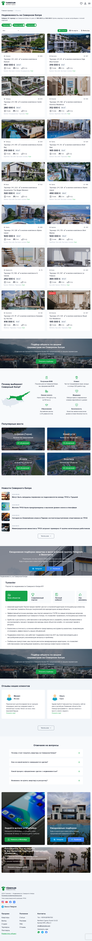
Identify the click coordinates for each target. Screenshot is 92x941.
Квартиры (5, 918)
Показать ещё (10, 713)
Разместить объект (9, 934)
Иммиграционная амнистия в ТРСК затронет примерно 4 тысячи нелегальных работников (51, 528)
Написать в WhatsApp (17, 839)
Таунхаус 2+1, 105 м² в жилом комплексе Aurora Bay (23, 146)
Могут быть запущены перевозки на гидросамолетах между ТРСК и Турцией (45, 497)
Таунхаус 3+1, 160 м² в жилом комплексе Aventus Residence (65, 103)
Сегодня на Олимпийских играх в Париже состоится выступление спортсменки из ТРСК (49, 518)
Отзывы (22, 927)
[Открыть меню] (89, 3)
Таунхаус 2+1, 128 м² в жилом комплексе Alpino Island (68, 188)
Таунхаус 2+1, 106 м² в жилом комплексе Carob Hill (23, 103)
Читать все (46, 536)
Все (4, 30)
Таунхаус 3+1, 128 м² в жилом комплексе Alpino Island (23, 231)
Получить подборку (46, 361)
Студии (4, 924)
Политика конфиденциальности (12, 895)
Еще (32, 71)
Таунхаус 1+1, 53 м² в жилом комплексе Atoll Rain (67, 146)
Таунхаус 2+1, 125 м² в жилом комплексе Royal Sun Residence (68, 317)
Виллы (4, 921)
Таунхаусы (5, 927)
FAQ (21, 924)
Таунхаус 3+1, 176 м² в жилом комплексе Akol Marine (67, 231)
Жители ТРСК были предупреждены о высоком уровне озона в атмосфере (44, 507)
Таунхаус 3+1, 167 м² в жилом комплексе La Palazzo (66, 274)
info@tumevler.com (43, 926)
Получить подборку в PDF (17, 867)
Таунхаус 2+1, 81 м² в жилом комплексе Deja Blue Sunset (67, 60)
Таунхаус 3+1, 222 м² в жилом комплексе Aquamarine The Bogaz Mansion (20, 188)
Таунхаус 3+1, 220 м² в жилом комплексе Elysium (20, 60)
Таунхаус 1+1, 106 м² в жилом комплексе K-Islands (21, 274)
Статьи (22, 918)
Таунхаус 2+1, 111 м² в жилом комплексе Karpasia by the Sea (23, 317)
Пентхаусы (6, 930)
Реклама (22, 921)
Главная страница (7, 10)
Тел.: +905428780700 (45, 917)
